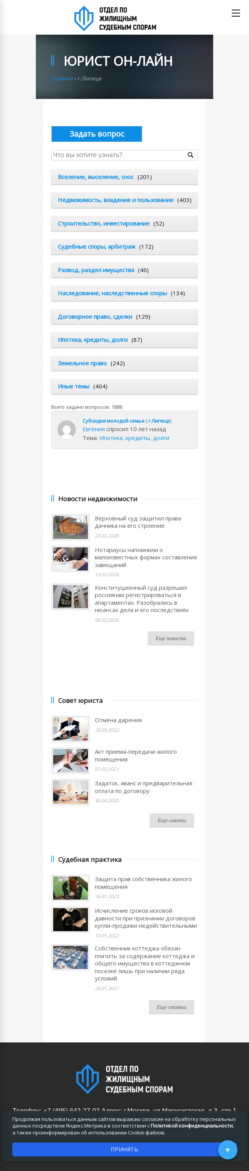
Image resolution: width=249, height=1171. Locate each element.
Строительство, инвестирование (104, 223)
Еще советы (172, 820)
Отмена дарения (118, 720)
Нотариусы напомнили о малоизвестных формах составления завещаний (146, 557)
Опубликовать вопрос (97, 134)
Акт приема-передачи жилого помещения (136, 755)
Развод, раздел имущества (96, 270)
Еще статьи (171, 1007)
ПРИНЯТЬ (124, 1149)
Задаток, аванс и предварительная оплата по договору (143, 787)
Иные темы (73, 386)
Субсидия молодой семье (113, 420)
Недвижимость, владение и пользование (115, 200)
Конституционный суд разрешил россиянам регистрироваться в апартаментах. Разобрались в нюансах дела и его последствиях (142, 599)
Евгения (93, 429)
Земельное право (82, 363)
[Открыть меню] (236, 13)
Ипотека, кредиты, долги (93, 339)
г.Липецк (159, 420)
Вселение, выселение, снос (96, 177)
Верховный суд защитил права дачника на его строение (138, 522)
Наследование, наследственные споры (112, 293)
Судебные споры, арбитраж (96, 246)
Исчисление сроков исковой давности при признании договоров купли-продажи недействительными (146, 918)
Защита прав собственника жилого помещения (143, 882)
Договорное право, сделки (95, 316)
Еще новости (171, 638)
